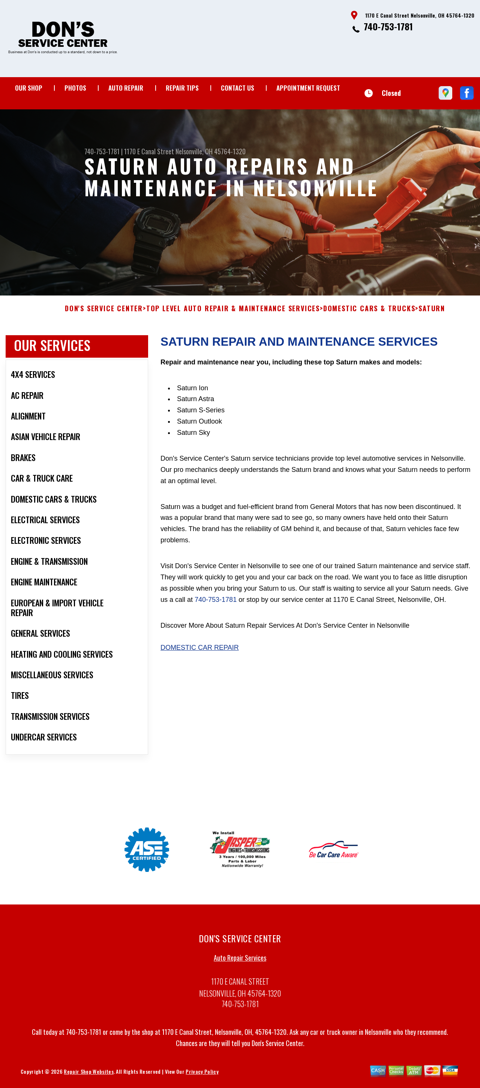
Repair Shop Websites (88, 1074)
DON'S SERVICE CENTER (104, 311)
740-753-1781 (388, 26)
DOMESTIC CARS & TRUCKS (369, 311)
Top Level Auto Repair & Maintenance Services (233, 311)
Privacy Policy (202, 1074)
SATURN (431, 311)
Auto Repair (125, 88)
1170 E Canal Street (149, 151)
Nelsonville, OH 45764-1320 (211, 151)
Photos (75, 88)
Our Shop (28, 88)
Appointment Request (308, 88)
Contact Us (237, 88)
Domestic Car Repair (199, 650)
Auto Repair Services (240, 961)
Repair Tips (182, 88)
